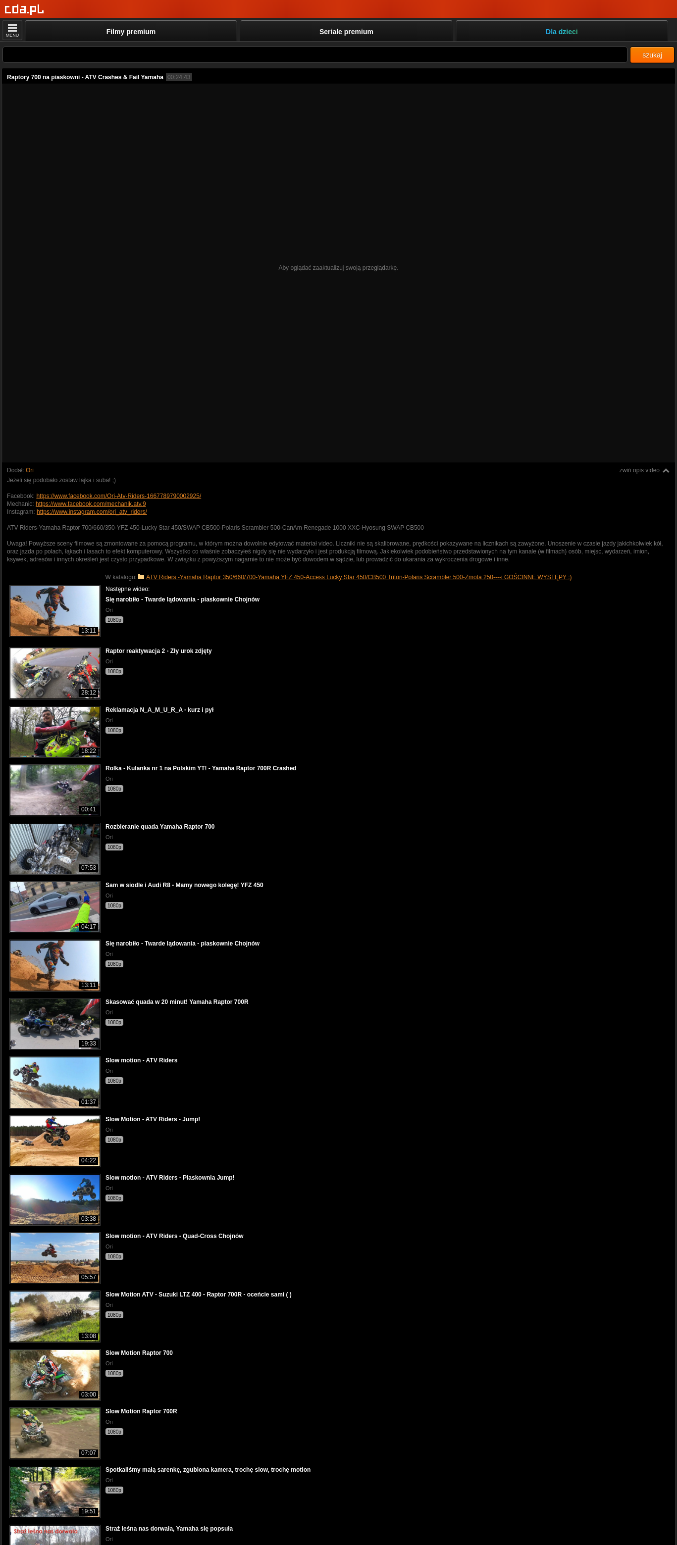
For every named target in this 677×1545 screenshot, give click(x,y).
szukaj (652, 55)
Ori (30, 470)
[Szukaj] (314, 55)
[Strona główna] (24, 9)
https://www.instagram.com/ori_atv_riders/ (92, 511)
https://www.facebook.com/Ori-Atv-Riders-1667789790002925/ (118, 496)
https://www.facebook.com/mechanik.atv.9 (91, 503)
